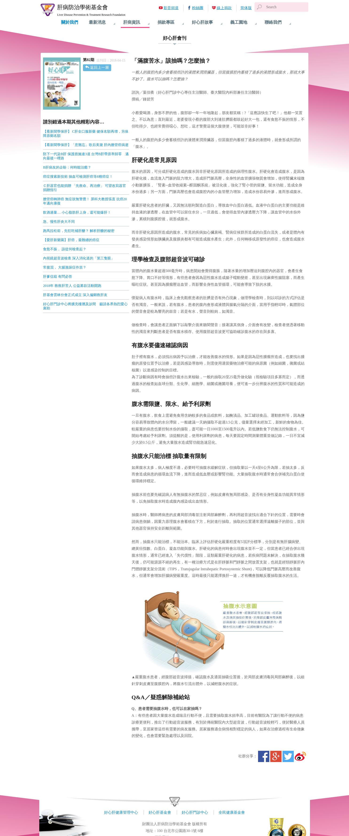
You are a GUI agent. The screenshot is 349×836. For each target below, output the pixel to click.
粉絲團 (197, 8)
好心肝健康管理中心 (121, 812)
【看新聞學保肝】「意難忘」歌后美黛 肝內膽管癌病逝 (86, 145)
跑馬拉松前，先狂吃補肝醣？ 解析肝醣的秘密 (78, 231)
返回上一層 (99, 67)
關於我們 (69, 22)
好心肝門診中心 (195, 812)
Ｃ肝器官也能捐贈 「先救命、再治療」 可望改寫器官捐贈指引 (84, 188)
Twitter (288, 756)
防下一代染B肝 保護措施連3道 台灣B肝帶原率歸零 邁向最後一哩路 (86, 156)
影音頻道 (171, 8)
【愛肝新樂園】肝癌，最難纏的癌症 (71, 240)
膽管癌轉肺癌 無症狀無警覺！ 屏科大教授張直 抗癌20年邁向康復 (85, 201)
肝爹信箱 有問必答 (57, 276)
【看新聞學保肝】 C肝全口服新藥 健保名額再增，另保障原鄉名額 (85, 134)
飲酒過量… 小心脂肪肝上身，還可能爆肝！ (77, 212)
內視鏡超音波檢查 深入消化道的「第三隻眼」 (78, 258)
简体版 (246, 8)
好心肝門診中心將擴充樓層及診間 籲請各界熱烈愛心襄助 (85, 306)
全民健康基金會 (232, 812)
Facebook (263, 756)
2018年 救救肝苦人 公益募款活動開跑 (72, 286)
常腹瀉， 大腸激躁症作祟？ (64, 267)
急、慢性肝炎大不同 (59, 221)
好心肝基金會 (160, 812)
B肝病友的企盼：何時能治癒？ (67, 167)
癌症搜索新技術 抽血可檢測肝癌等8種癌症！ (78, 176)
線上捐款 (224, 8)
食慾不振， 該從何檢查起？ (64, 249)
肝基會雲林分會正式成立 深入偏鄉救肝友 (75, 295)
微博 (300, 756)
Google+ (276, 756)
